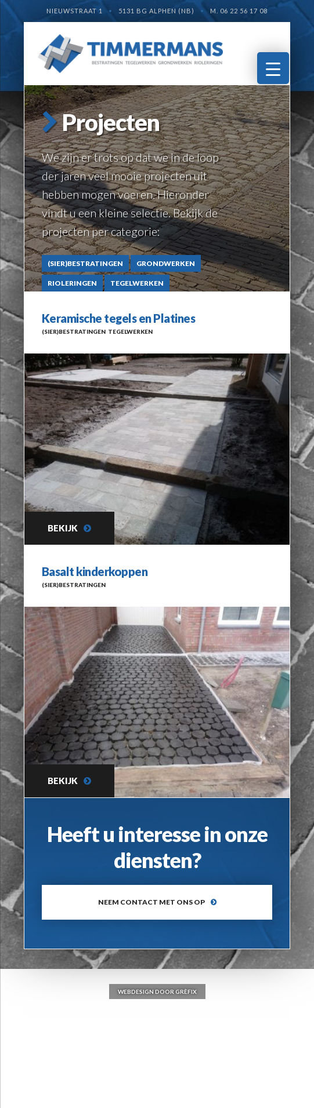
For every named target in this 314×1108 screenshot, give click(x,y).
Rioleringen (72, 283)
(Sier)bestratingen (85, 263)
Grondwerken (165, 263)
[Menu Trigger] (273, 68)
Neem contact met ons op (151, 902)
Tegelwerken (137, 283)
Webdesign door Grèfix (157, 991)
